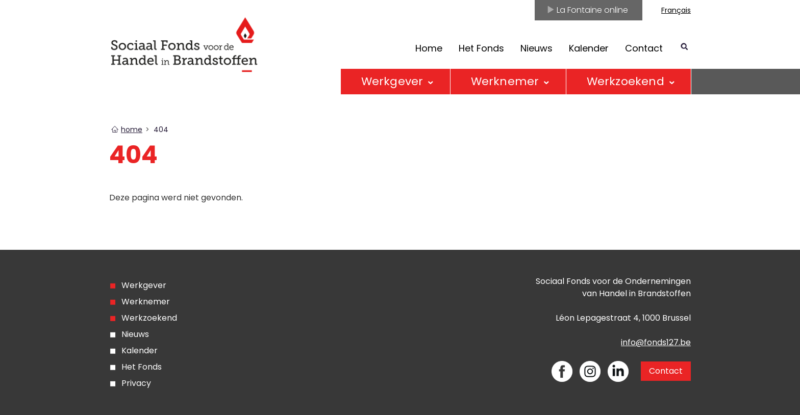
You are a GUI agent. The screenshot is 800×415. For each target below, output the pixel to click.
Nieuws (536, 48)
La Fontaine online (587, 10)
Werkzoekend (625, 81)
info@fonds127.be (656, 342)
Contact (644, 48)
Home (428, 48)
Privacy (136, 383)
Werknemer (505, 81)
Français (676, 10)
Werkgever (392, 81)
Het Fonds (481, 48)
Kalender (589, 48)
